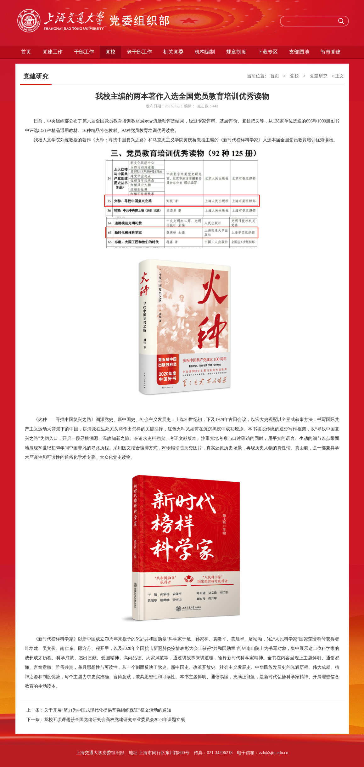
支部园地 (299, 51)
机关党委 (173, 51)
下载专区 (268, 51)
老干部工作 (139, 51)
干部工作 (84, 51)
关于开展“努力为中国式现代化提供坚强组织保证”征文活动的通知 (107, 710)
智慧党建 (331, 51)
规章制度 (236, 51)
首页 (26, 51)
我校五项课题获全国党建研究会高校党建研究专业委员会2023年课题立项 (114, 719)
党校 (110, 51)
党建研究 (319, 76)
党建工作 (52, 51)
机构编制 (205, 51)
